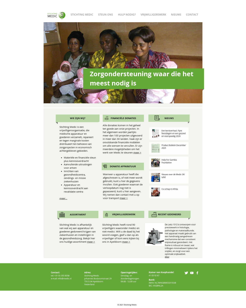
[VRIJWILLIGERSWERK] (123, 214)
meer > (137, 152)
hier (123, 181)
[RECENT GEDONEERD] (169, 214)
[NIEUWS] (169, 118)
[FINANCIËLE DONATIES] (123, 118)
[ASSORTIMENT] (77, 214)
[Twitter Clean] (186, 273)
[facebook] (197, 273)
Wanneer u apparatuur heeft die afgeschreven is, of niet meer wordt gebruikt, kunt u (122, 178)
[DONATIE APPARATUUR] (123, 166)
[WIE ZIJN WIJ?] (78, 118)
